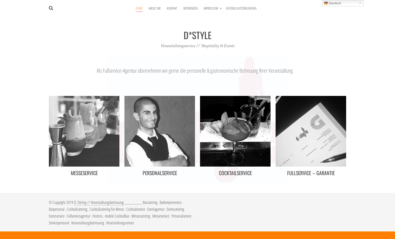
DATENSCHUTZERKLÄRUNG (241, 8)
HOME (139, 8)
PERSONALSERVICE (160, 173)
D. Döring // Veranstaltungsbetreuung (99, 202)
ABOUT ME (155, 8)
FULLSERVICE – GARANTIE (311, 173)
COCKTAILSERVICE (235, 173)
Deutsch (332, 3)
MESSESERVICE (84, 173)
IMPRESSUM (211, 8)
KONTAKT (172, 8)
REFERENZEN (190, 8)
